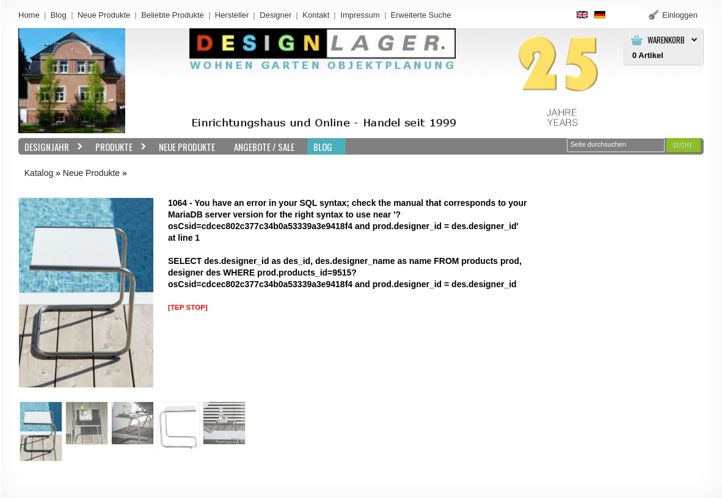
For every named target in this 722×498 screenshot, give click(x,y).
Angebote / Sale (264, 146)
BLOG (322, 146)
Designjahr (50, 147)
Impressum (359, 15)
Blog (59, 15)
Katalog (38, 173)
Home (29, 15)
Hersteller (232, 15)
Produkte (118, 147)
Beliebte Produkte (172, 15)
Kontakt (315, 15)
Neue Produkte (104, 15)
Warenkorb (666, 40)
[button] (683, 145)
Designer (275, 15)
